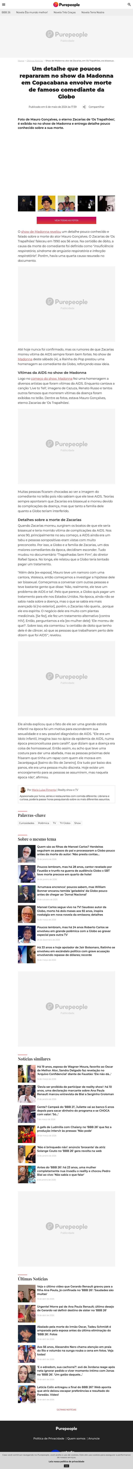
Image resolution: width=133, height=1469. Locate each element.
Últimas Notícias (35, 60)
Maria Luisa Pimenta (44, 789)
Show (77, 823)
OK (66, 1466)
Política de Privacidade (48, 1438)
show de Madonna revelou (41, 232)
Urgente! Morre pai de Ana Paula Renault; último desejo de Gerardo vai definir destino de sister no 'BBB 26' (75, 1308)
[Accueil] (66, 4)
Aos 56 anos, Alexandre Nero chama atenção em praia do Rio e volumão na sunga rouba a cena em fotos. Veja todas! (75, 1350)
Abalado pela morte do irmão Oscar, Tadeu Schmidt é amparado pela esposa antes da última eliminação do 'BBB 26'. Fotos (74, 1330)
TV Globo (65, 823)
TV (54, 823)
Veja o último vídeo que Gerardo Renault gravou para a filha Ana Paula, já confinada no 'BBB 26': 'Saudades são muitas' (75, 1290)
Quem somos (76, 1438)
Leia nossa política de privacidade (66, 1461)
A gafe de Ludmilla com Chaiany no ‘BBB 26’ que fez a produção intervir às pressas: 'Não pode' (74, 1129)
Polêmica (43, 823)
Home (21, 60)
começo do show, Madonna (51, 379)
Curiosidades (26, 823)
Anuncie (94, 1438)
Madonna (25, 359)
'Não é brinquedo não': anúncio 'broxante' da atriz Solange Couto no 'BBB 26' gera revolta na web (71, 1149)
